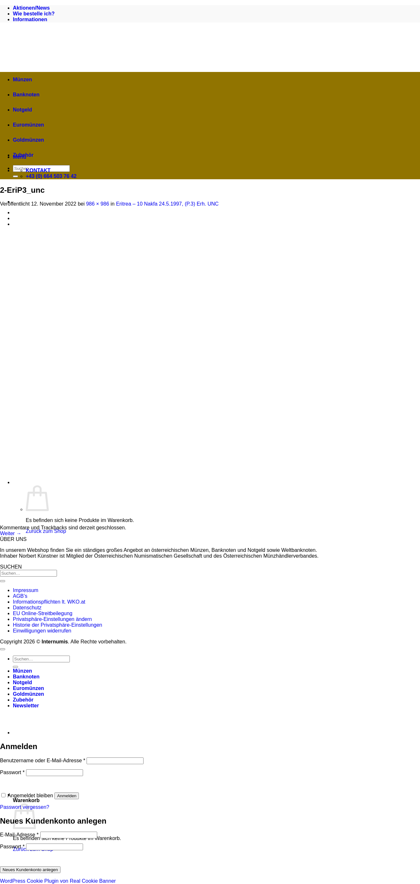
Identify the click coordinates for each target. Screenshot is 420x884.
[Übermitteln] (15, 176)
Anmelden (66, 795)
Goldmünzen (28, 140)
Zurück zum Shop (46, 531)
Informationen (30, 19)
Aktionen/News (31, 8)
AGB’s (20, 596)
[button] (141, 794)
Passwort (12, 772)
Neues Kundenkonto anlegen (30, 869)
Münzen (22, 79)
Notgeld (22, 109)
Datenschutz (27, 607)
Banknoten (26, 94)
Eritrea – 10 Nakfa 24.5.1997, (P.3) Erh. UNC (167, 204)
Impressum (25, 590)
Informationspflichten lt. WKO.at (49, 602)
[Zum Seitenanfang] (2, 649)
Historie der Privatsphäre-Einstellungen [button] (57, 625)
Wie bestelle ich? (34, 13)
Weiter (10, 533)
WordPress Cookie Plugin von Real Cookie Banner (58, 881)
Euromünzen (28, 125)
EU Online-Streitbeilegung (42, 613)
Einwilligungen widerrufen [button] (42, 630)
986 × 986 (97, 204)
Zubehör (23, 155)
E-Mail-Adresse (19, 834)
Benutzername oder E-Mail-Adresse (42, 760)
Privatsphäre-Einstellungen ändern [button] (52, 619)
